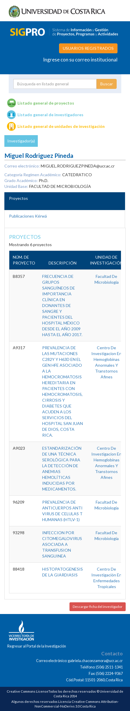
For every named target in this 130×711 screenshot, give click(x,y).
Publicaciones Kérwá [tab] (28, 216)
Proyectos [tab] (18, 198)
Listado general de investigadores (50, 114)
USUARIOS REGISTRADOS (88, 48)
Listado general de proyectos (45, 102)
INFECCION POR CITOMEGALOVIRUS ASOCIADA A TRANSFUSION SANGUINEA (62, 544)
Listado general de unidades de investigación (61, 126)
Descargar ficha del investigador (97, 606)
